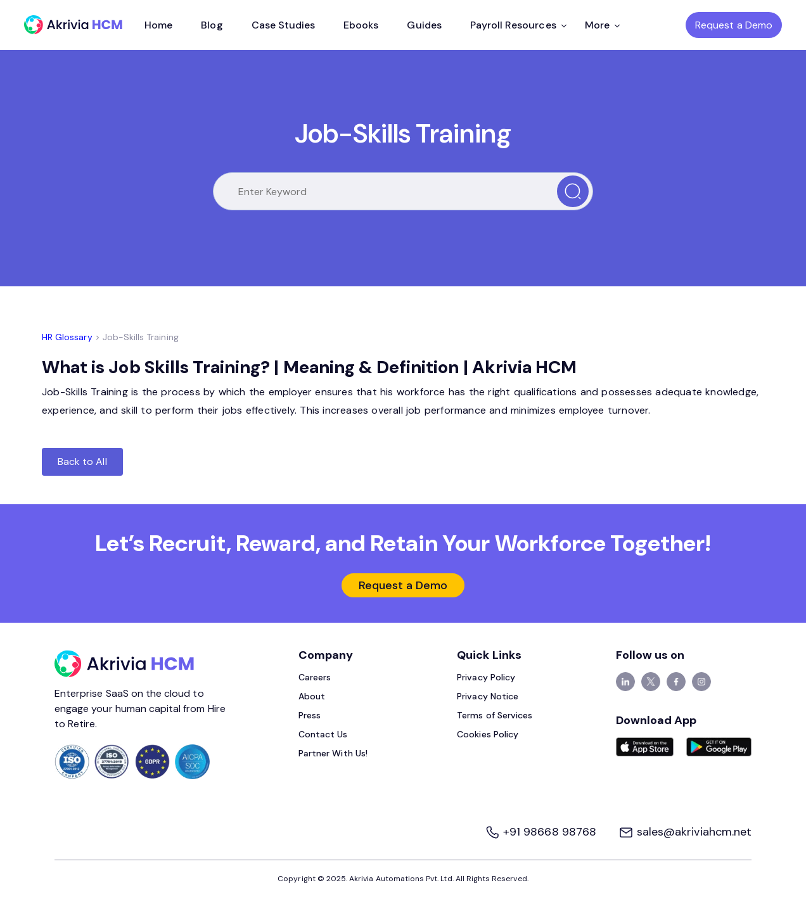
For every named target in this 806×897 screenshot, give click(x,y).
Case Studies (284, 25)
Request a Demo (733, 25)
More (602, 25)
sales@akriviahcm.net (685, 831)
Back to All (82, 461)
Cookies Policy (487, 734)
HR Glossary (67, 337)
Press (309, 715)
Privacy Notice (487, 696)
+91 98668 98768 (542, 831)
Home (158, 25)
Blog (211, 25)
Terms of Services (494, 715)
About (311, 696)
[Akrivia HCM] (73, 24)
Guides (424, 25)
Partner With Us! (333, 753)
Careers (314, 677)
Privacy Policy (486, 677)
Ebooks (360, 25)
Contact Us (323, 734)
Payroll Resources (518, 25)
